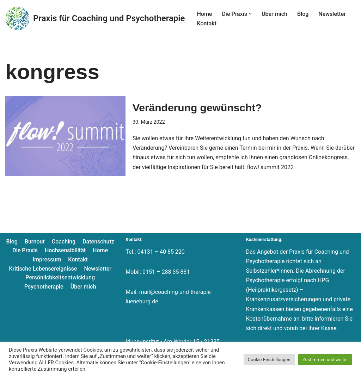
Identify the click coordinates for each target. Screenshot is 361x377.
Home (204, 14)
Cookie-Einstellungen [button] (269, 359)
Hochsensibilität (65, 250)
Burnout (35, 241)
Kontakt (206, 23)
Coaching (63, 241)
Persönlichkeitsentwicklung (60, 277)
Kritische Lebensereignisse (43, 268)
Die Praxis (25, 250)
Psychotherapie (43, 286)
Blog (302, 14)
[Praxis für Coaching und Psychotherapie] (95, 18)
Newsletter (332, 14)
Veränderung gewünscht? (197, 107)
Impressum (46, 259)
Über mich (274, 14)
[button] (250, 13)
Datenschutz (98, 241)
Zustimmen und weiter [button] (325, 359)
